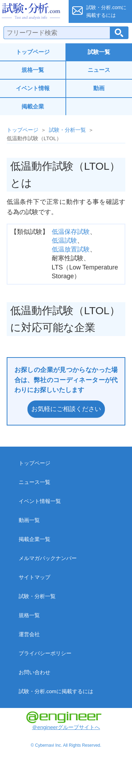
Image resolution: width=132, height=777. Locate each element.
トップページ (33, 52)
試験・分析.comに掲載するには (56, 691)
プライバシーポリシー (45, 653)
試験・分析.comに (106, 11)
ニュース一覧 (34, 482)
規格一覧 (32, 70)
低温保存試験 (71, 231)
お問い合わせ (34, 672)
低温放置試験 (71, 249)
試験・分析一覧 (67, 130)
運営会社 (29, 634)
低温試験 (64, 240)
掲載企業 (32, 107)
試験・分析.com (32, 11)
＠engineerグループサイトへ (63, 720)
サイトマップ (34, 577)
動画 (99, 88)
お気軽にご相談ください (66, 408)
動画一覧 (29, 520)
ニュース (99, 70)
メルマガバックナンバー (48, 558)
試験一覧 (99, 52)
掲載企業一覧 (34, 539)
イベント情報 (33, 88)
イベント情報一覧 (40, 501)
